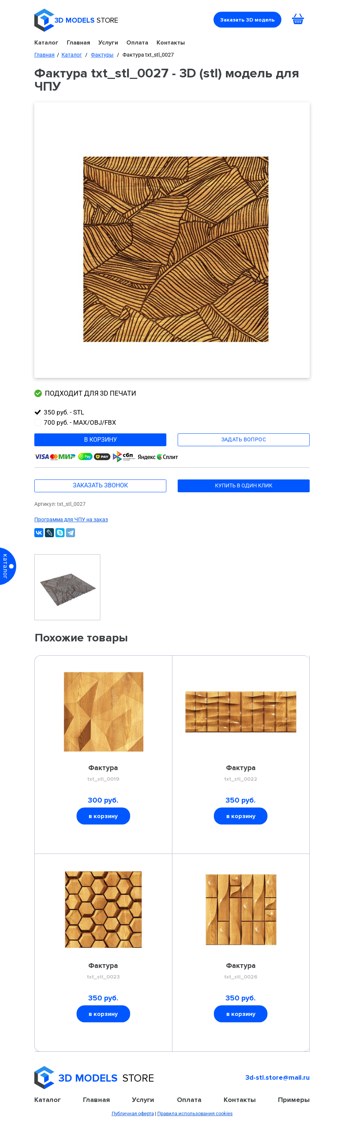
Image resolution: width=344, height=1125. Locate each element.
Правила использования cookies (195, 1113)
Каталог (46, 42)
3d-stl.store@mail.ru (278, 1077)
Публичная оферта (133, 1113)
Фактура (103, 773)
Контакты (171, 42)
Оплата (137, 42)
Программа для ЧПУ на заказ (71, 519)
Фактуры (102, 55)
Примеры (294, 1099)
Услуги (108, 42)
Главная (78, 42)
